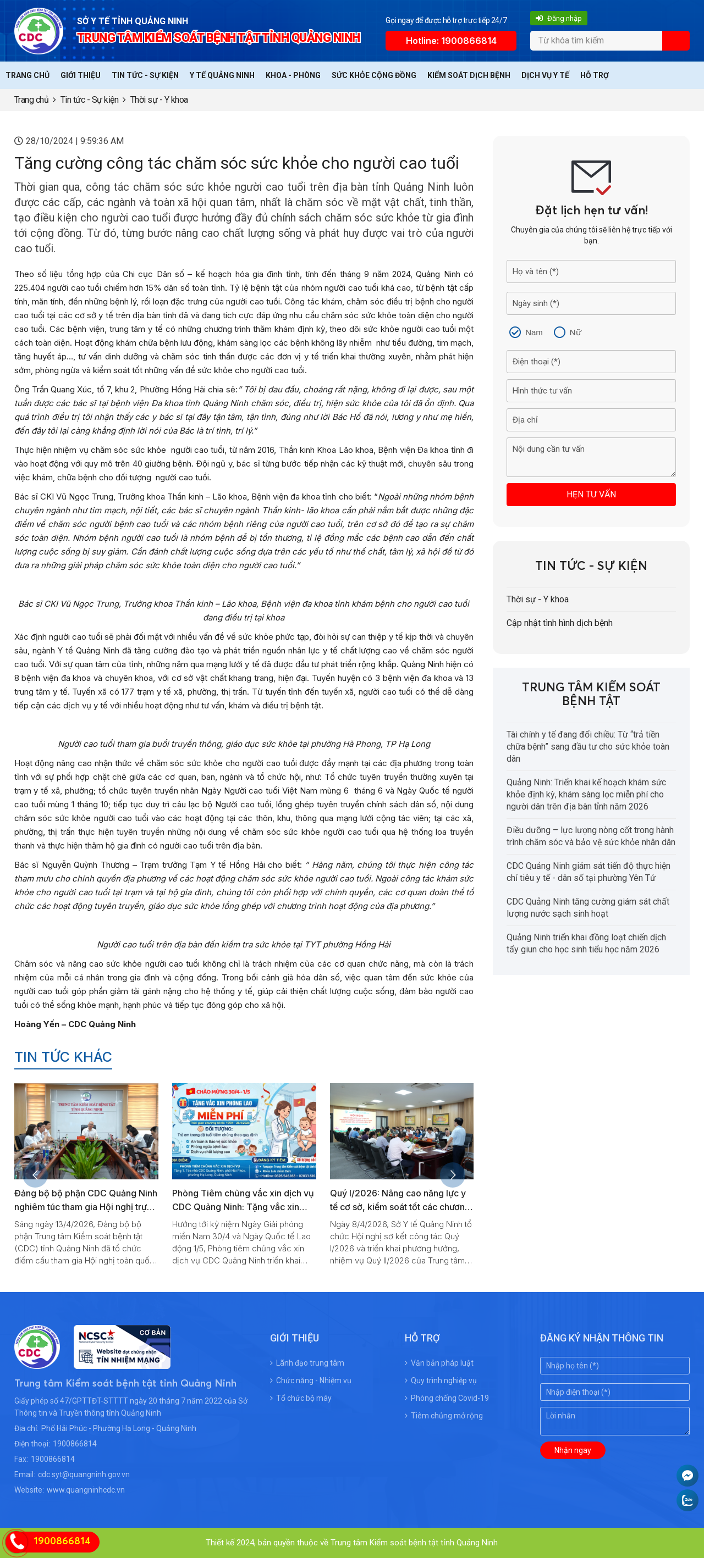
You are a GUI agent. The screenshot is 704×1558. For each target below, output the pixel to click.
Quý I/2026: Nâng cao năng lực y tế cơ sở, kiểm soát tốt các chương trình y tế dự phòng (400, 1207)
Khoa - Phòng (293, 75)
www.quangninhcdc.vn (86, 1489)
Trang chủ (28, 75)
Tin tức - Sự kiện (145, 75)
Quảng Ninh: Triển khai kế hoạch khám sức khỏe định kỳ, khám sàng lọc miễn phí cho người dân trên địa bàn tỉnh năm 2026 (586, 794)
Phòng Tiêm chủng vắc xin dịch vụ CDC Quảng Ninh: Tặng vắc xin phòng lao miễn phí (243, 1207)
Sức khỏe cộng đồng (374, 75)
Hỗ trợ (594, 75)
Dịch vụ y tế (545, 75)
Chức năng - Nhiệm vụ (310, 1380)
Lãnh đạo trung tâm (307, 1363)
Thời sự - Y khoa (159, 100)
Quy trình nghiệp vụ (441, 1380)
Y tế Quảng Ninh (222, 75)
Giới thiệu (81, 75)
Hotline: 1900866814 (451, 40)
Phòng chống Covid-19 (447, 1398)
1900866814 (75, 1443)
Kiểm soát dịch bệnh (468, 75)
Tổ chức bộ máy (301, 1398)
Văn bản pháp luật (439, 1363)
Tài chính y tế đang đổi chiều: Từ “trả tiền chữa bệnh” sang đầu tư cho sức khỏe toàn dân (588, 746)
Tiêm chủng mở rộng (444, 1415)
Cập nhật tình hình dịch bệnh (560, 623)
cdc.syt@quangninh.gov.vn (84, 1474)
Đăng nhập (559, 18)
